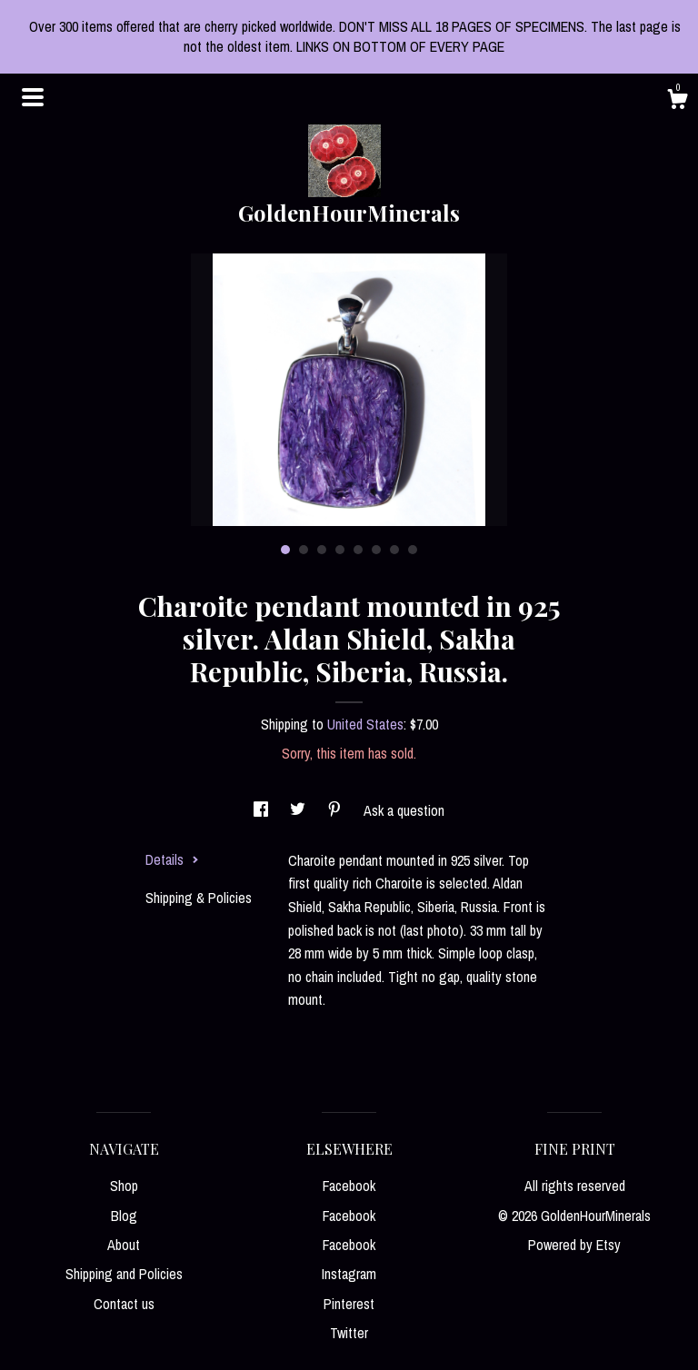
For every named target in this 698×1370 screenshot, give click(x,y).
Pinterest (349, 1304)
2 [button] (303, 549)
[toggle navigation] (33, 97)
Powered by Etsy (574, 1245)
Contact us (124, 1304)
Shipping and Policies (124, 1274)
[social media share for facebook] (263, 810)
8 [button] (412, 549)
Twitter (349, 1333)
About (123, 1245)
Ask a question (404, 810)
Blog (124, 1216)
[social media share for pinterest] (336, 810)
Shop (124, 1186)
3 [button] (321, 549)
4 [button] (339, 549)
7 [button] (394, 549)
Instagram (349, 1274)
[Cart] (677, 101)
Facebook (349, 1186)
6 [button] (376, 549)
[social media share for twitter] (299, 810)
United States (365, 724)
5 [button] (358, 549)
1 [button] (285, 549)
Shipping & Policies (198, 898)
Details (172, 859)
